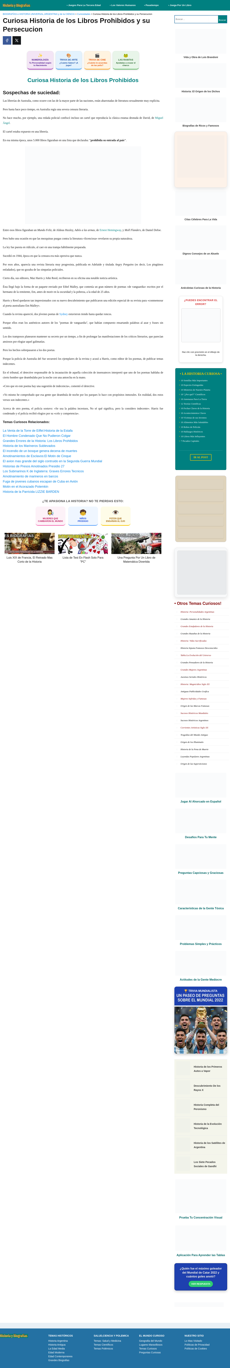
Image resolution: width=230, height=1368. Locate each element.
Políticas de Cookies (196, 1348)
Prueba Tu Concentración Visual (200, 1217)
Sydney (63, 314)
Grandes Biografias (58, 1360)
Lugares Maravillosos (150, 1344)
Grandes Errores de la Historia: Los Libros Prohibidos (40, 441)
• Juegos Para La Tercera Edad (84, 5)
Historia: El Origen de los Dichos (201, 91)
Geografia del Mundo (150, 1340)
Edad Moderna (56, 1352)
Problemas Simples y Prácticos (201, 943)
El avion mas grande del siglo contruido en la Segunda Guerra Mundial (52, 461)
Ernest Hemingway (110, 230)
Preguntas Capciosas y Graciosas (200, 872)
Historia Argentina (58, 1340)
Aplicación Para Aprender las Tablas (201, 1255)
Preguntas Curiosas (150, 1352)
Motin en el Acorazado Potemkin (25, 486)
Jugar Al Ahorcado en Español (200, 801)
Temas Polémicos (103, 1348)
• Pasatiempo (151, 5)
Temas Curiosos (148, 1348)
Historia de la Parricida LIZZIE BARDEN (31, 491)
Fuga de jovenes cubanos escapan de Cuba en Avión (40, 481)
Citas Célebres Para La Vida (201, 219)
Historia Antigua (56, 1344)
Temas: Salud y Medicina (107, 1340)
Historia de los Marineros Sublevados (29, 446)
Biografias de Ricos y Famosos (200, 125)
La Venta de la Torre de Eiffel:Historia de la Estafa (38, 430)
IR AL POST (201, 457)
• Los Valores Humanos (123, 5)
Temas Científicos (103, 1344)
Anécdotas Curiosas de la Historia (201, 287)
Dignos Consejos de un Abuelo (201, 253)
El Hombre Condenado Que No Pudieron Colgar (37, 436)
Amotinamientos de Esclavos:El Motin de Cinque (37, 456)
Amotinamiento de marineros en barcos (30, 476)
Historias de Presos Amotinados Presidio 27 (33, 466)
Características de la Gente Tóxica (201, 908)
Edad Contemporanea (60, 1356)
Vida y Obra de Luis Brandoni (201, 57)
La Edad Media (56, 1348)
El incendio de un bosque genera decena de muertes (40, 451)
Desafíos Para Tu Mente (200, 837)
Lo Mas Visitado (193, 1340)
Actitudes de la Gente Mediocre (201, 979)
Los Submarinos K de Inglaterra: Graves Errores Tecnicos (43, 471)
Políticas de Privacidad (197, 1344)
